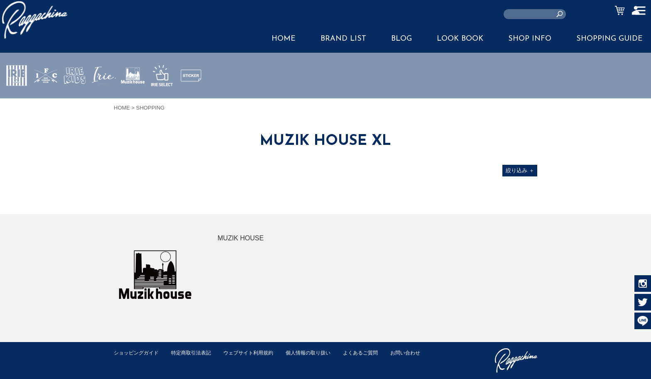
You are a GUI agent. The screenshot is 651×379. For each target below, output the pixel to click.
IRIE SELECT (161, 100)
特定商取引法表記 (196, 353)
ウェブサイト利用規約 (257, 353)
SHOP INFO (529, 39)
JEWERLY (103, 95)
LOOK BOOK (460, 39)
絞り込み (520, 170)
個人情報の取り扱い (321, 353)
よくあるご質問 (377, 353)
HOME (284, 39)
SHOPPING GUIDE (609, 39)
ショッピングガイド (138, 353)
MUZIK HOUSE (133, 100)
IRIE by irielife (16, 100)
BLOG (401, 39)
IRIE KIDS (75, 100)
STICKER (191, 95)
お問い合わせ (130, 361)
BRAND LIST (343, 39)
